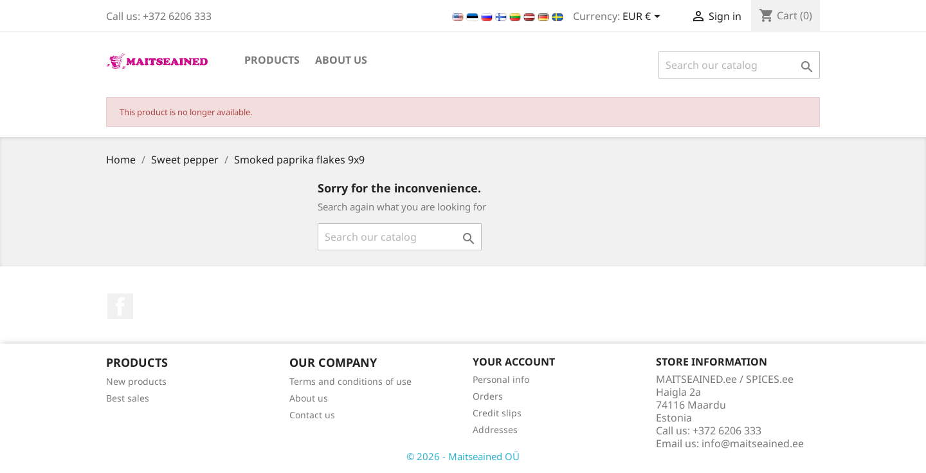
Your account (514, 362)
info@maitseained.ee (753, 443)
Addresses (495, 429)
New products (136, 381)
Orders (488, 396)
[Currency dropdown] (643, 17)
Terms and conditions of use (350, 381)
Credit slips (497, 413)
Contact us (312, 415)
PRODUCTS (272, 60)
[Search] (739, 65)
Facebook (120, 306)
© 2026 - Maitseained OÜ (463, 456)
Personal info (501, 379)
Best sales (127, 398)
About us (341, 60)
